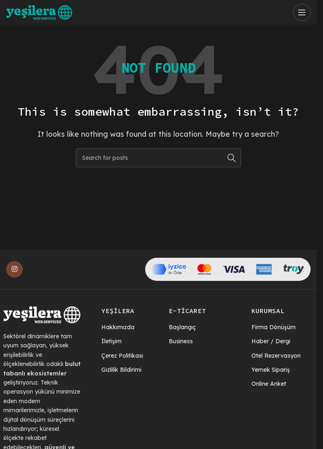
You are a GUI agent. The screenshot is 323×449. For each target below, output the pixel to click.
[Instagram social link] (14, 269)
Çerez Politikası (122, 355)
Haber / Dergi (270, 341)
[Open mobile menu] (302, 12)
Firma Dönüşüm (273, 327)
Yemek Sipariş (270, 369)
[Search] (158, 157)
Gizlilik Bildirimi (121, 369)
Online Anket (268, 383)
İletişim (111, 341)
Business (181, 341)
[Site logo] (39, 11)
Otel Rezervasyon (276, 355)
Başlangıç (182, 327)
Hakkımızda (117, 327)
